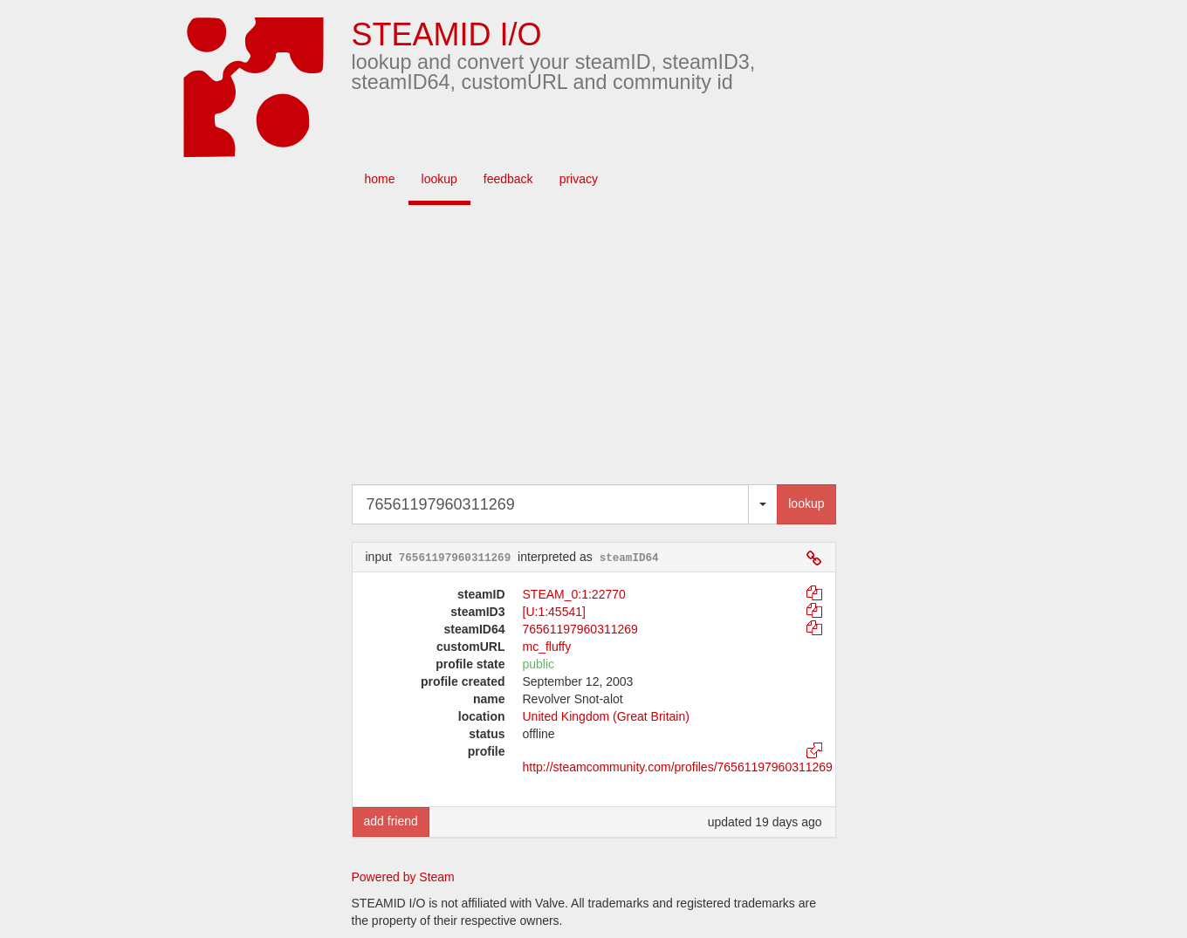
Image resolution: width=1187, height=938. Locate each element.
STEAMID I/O (447, 34)
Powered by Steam (403, 877)
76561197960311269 (580, 629)
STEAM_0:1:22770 (574, 594)
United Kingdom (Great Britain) (606, 716)
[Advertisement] (619, 345)
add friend (391, 821)
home (380, 179)
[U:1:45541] (554, 612)
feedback (508, 179)
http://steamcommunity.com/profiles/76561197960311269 (678, 767)
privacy (578, 179)
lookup (439, 179)
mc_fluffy (547, 647)
